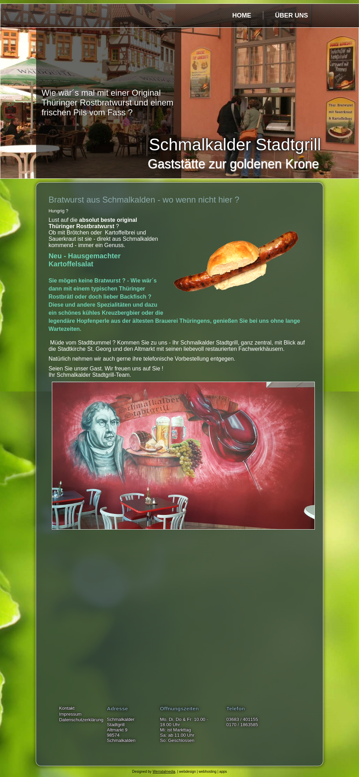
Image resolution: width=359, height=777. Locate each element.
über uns (291, 15)
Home (241, 15)
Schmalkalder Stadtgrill (235, 144)
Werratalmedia (164, 771)
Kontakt (66, 708)
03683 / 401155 (242, 719)
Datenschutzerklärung (81, 719)
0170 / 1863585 (242, 724)
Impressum (70, 714)
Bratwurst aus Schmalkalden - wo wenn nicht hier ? (143, 199)
